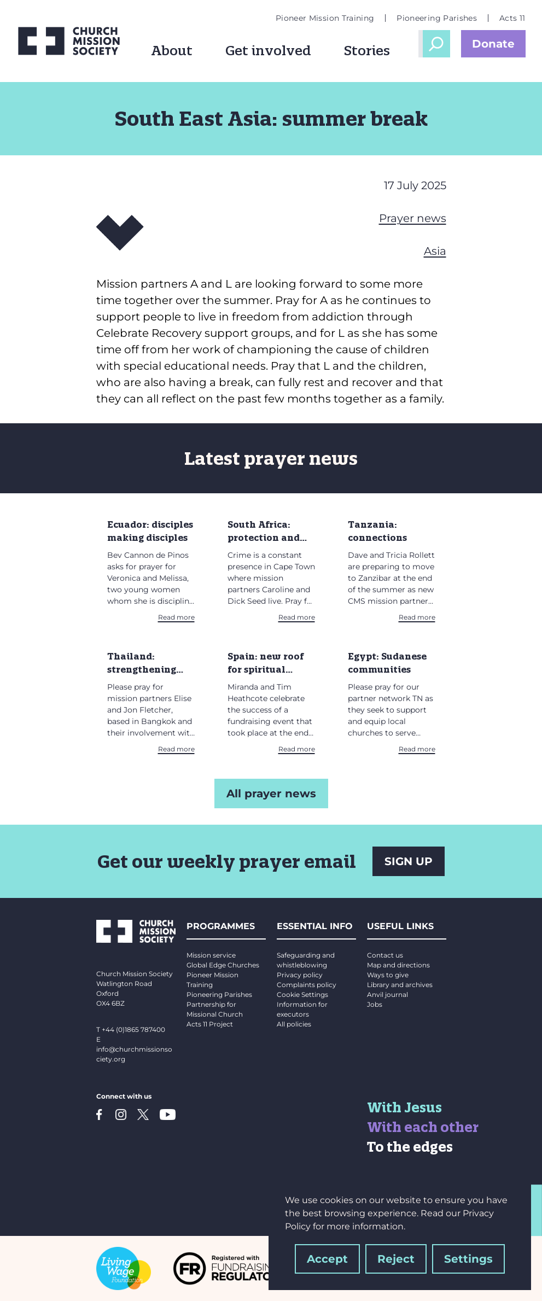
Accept (327, 1258)
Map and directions (398, 965)
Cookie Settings (302, 994)
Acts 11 (512, 18)
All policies (294, 1024)
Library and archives (400, 985)
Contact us (385, 955)
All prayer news (271, 793)
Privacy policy (300, 975)
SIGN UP (408, 861)
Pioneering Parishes (437, 18)
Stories (367, 50)
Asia (435, 251)
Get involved (268, 50)
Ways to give (388, 975)
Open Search (436, 43)
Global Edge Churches (223, 965)
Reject (396, 1258)
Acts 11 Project (210, 1024)
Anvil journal (387, 994)
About (172, 50)
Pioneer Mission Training (325, 18)
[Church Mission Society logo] (69, 41)
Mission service (211, 955)
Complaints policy (306, 985)
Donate (493, 43)
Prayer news (412, 218)
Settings (468, 1258)
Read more (176, 617)
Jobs (374, 1004)
